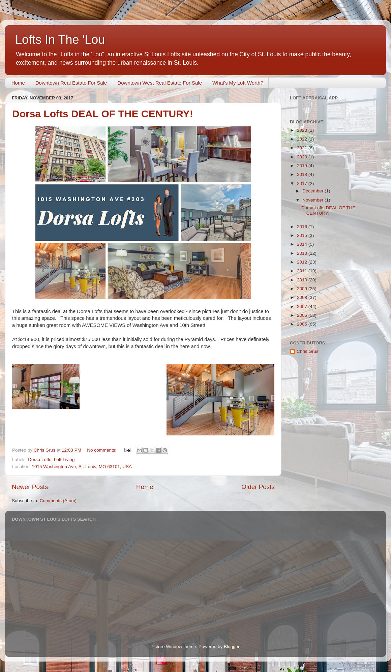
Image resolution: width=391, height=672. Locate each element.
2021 (302, 147)
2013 (302, 253)
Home (18, 83)
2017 (302, 183)
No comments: (102, 450)
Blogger (231, 646)
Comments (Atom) (58, 500)
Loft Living (64, 459)
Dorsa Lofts (39, 459)
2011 (302, 270)
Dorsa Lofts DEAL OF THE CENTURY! (102, 113)
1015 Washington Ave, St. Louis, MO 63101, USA (82, 466)
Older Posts (258, 486)
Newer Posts (30, 486)
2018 (302, 174)
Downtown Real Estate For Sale (71, 83)
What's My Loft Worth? (237, 83)
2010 (302, 279)
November (313, 200)
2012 (302, 262)
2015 (302, 235)
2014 (302, 244)
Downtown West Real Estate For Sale (159, 83)
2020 (302, 156)
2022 (302, 139)
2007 (302, 306)
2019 (302, 165)
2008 (302, 297)
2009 (302, 288)
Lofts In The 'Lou (60, 40)
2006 (302, 315)
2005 (302, 324)
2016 (302, 226)
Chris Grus (308, 351)
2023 (302, 130)
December (313, 190)
